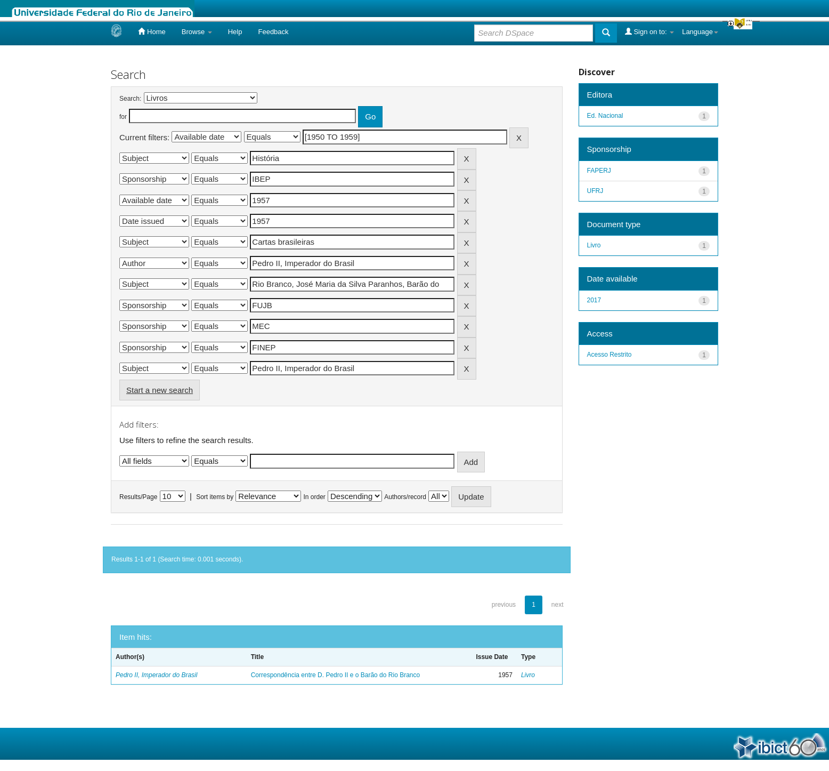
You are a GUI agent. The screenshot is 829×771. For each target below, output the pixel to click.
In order (315, 497)
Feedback (273, 32)
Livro (528, 675)
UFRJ (595, 191)
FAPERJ (599, 170)
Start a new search (159, 390)
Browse (197, 32)
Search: (130, 98)
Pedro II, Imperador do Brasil (156, 675)
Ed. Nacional (605, 115)
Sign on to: (649, 31)
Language (700, 32)
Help (235, 32)
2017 (594, 300)
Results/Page (138, 497)
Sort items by (214, 497)
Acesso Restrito (609, 354)
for (123, 117)
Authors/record (405, 497)
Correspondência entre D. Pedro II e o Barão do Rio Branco (335, 675)
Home (151, 31)
